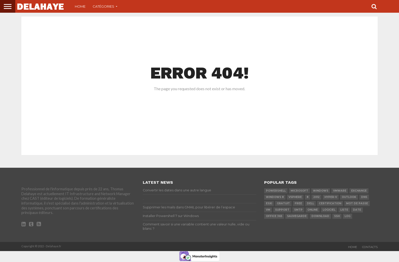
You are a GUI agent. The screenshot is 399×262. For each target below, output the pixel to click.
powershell (276, 190)
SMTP (298, 209)
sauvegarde (297, 216)
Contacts (370, 247)
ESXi (269, 203)
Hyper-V (330, 197)
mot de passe (357, 203)
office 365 (274, 216)
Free (298, 203)
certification (330, 203)
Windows (320, 190)
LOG (347, 216)
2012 (316, 197)
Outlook (349, 197)
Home (80, 6)
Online (312, 209)
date (357, 209)
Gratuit (283, 203)
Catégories (103, 6)
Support (282, 209)
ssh (337, 216)
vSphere (295, 197)
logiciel (329, 209)
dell (310, 203)
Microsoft (299, 190)
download (320, 216)
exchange (359, 190)
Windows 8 (275, 197)
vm (268, 209)
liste (344, 209)
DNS (364, 197)
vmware (339, 190)
